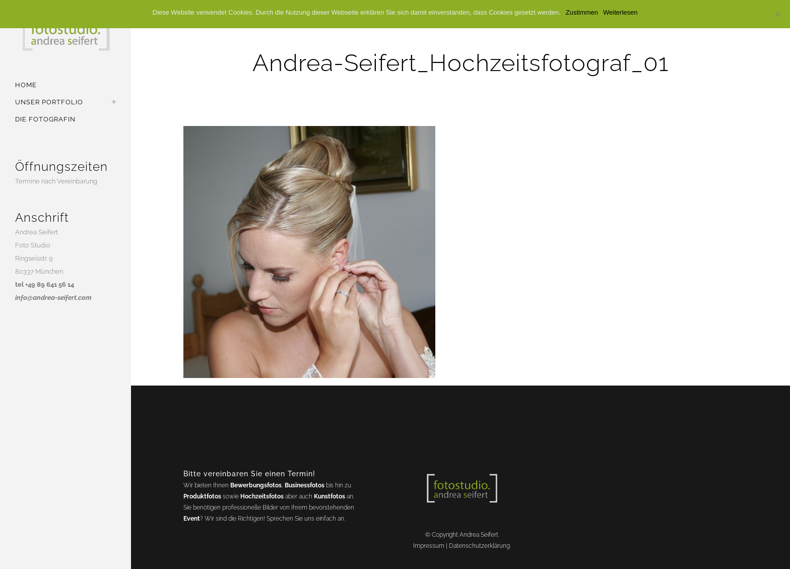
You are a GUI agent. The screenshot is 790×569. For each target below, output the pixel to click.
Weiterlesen (620, 12)
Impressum (428, 545)
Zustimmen (582, 12)
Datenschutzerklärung (479, 545)
